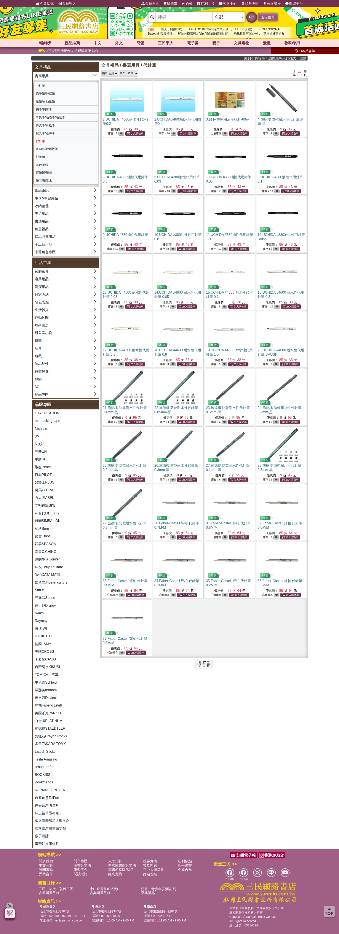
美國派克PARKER (49, 713)
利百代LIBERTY (47, 513)
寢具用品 (42, 279)
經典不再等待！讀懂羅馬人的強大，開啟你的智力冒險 (286, 58)
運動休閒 (42, 317)
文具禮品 (110, 65)
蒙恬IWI (41, 628)
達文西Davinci (45, 698)
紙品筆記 (42, 190)
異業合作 (46, 874)
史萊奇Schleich (46, 682)
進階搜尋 (268, 17)
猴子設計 (42, 836)
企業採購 (45, 3)
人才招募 (115, 861)
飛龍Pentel (43, 467)
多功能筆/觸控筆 (47, 149)
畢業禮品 (148, 893)
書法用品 (42, 221)
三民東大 (165, 43)
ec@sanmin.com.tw (68, 920)
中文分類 (46, 865)
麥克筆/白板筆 (45, 125)
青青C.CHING (45, 552)
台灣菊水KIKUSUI (48, 667)
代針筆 (40, 141)
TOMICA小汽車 (47, 674)
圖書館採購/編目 (120, 870)
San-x (39, 590)
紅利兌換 (206, 3)
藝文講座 (272, 3)
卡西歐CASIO (45, 659)
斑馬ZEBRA (44, 490)
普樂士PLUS (44, 482)
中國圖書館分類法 (122, 865)
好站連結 (150, 874)
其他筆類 (42, 165)
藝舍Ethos (43, 536)
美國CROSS (44, 651)
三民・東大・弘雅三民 (56, 889)
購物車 (170, 3)
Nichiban (41, 428)
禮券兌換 (150, 861)
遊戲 (38, 356)
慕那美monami (46, 690)
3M (37, 436)
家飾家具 (42, 271)
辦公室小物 (43, 333)
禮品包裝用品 (45, 237)
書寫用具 (42, 76)
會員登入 (67, 3)
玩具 (38, 348)
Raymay (41, 621)
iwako (39, 613)
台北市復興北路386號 (54, 911)
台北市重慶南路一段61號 (161, 911)
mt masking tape (47, 421)
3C (37, 387)
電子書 (193, 43)
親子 (216, 43)
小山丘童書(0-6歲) (104, 889)
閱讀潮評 (81, 874)
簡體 (140, 43)
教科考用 (292, 43)
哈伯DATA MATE (48, 574)
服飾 (38, 379)
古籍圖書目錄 (49, 893)
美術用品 (42, 213)
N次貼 (39, 444)
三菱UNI (41, 451)
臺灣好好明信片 (47, 844)
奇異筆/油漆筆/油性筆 (50, 117)
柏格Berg (42, 528)
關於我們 (46, 861)
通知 (187, 3)
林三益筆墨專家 (47, 813)
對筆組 (40, 157)
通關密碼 (46, 870)
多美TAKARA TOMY (50, 744)
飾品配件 (42, 364)
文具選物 (241, 43)
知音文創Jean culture (51, 582)
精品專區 (42, 394)
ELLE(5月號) (243, 29)
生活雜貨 (42, 310)
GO (251, 17)
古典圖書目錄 (100, 893)
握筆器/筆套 (44, 172)
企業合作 (185, 870)
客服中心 (228, 3)
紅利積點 (185, 861)
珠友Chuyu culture (49, 567)
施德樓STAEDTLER (50, 728)
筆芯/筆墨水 (44, 180)
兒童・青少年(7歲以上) (158, 889)
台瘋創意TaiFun (47, 798)
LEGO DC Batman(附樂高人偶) (208, 29)
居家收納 (42, 294)
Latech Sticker (46, 751)
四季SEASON (45, 544)
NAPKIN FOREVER (50, 790)
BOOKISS (42, 774)
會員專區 (150, 3)
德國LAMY (43, 644)
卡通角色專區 (45, 252)
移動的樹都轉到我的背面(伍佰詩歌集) (203, 33)
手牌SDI (41, 459)
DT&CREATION (47, 413)
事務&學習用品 (46, 198)
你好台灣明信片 (47, 805)
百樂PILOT (43, 475)
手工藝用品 (43, 244)
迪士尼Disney (45, 605)
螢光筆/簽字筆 (45, 133)
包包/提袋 (42, 302)
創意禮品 (42, 229)
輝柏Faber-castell (48, 705)
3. (227, 119)
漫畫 (267, 43)
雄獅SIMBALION (48, 521)
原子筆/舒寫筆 (45, 93)
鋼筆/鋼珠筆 (44, 109)
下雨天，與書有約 (170, 29)
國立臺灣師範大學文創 (52, 821)
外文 (119, 43)
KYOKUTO (43, 636)
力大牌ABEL (44, 498)
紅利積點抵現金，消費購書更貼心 (67, 51)
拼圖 (38, 340)
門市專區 (81, 861)
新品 (72, 43)
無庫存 (216, 133)
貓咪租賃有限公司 (246, 33)
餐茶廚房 (42, 325)
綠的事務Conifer (47, 559)
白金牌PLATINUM (48, 721)
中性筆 (40, 86)
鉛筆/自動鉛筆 (45, 101)
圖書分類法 (82, 865)
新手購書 (185, 865)
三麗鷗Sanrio (45, 598)
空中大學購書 (153, 870)
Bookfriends (44, 782)
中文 (97, 43)
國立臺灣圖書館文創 (50, 828)
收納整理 (42, 206)
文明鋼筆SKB (45, 505)
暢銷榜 (45, 43)
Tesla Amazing (46, 759)
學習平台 (294, 3)
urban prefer (44, 767)
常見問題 (150, 865)
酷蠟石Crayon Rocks (51, 736)
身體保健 (42, 371)
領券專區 (250, 3)
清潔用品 (42, 287)
